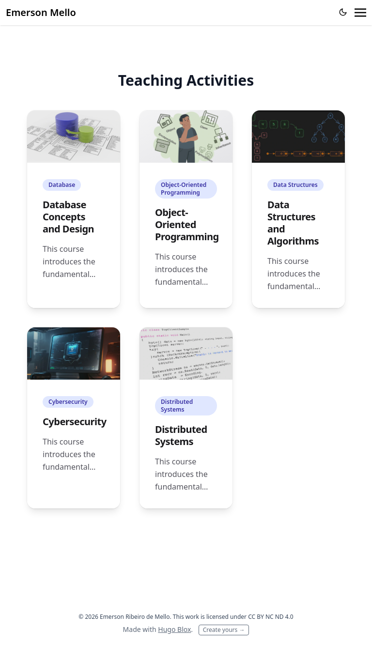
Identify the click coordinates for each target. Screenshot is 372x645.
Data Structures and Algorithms (293, 222)
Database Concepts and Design (68, 216)
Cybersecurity (75, 421)
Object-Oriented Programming (187, 224)
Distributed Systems (181, 435)
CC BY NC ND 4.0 (271, 617)
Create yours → (224, 630)
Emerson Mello (41, 12)
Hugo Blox (174, 629)
